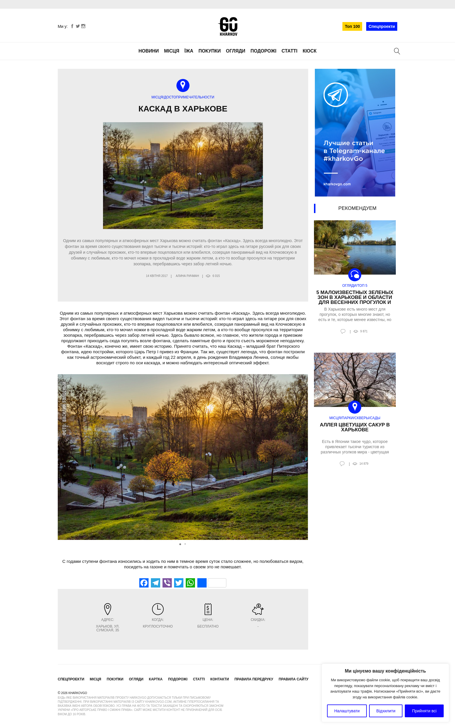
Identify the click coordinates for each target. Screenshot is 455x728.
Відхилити (386, 711)
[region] (385, 693)
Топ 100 (352, 26)
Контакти (219, 679)
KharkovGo (227, 26)
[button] (303, 457)
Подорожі (263, 50)
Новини (148, 50)
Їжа (189, 50)
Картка (155, 679)
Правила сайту (293, 679)
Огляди (235, 50)
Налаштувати (347, 711)
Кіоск (310, 50)
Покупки (209, 50)
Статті (289, 50)
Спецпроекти (382, 26)
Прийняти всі (424, 711)
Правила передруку (253, 679)
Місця (171, 50)
